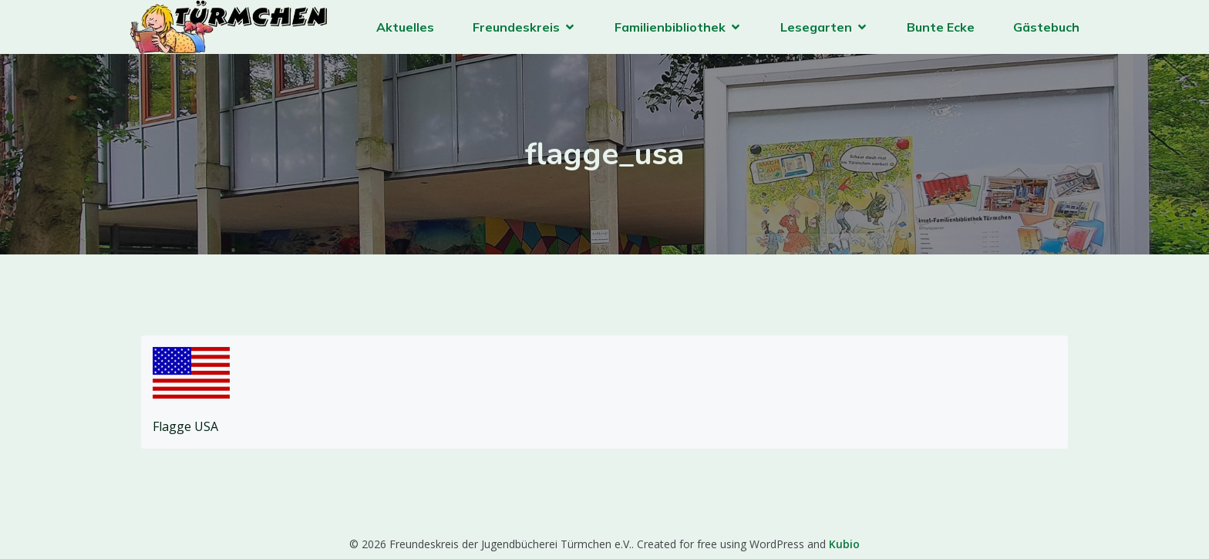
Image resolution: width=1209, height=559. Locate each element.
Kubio (844, 544)
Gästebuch (1046, 27)
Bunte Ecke (941, 27)
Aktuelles (405, 27)
